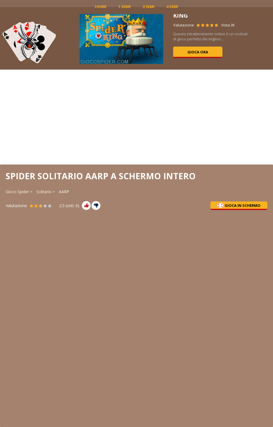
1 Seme (124, 6)
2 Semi (148, 6)
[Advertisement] (136, 116)
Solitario (43, 191)
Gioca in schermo (239, 205)
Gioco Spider (17, 191)
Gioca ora (197, 52)
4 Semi (172, 6)
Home (100, 6)
